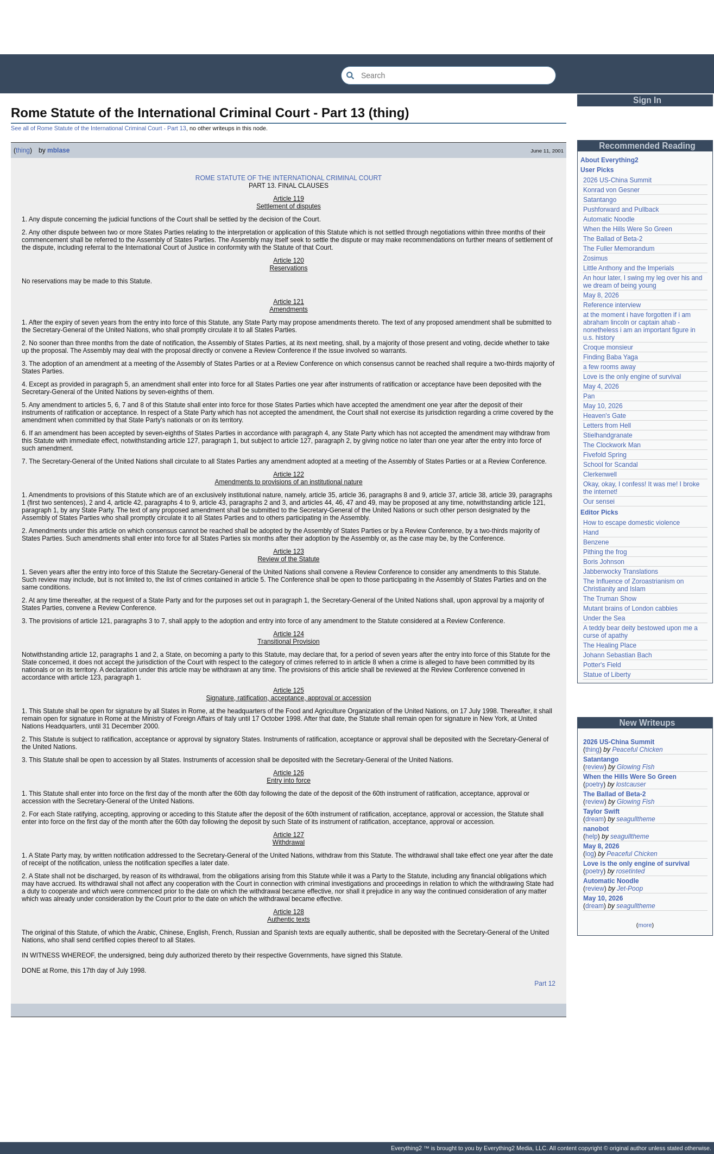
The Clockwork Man (612, 445)
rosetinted (630, 871)
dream (594, 819)
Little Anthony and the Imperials (628, 268)
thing (23, 150)
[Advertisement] (357, 27)
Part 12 (544, 983)
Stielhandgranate (608, 435)
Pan (589, 396)
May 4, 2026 (601, 386)
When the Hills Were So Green (627, 229)
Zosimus (595, 258)
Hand (591, 532)
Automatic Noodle (609, 219)
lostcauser (631, 784)
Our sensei (599, 501)
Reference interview (612, 305)
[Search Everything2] (448, 75)
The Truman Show (609, 599)
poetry (594, 784)
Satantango (599, 200)
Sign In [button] (647, 100)
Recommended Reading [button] (647, 145)
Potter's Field (602, 665)
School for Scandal (610, 464)
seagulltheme (635, 819)
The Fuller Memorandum (618, 248)
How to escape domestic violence (631, 523)
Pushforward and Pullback (621, 209)
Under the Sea (604, 618)
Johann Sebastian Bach (617, 655)
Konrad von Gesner (611, 190)
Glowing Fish (635, 767)
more (645, 925)
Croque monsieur (608, 347)
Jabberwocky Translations (620, 571)
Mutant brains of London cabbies (630, 608)
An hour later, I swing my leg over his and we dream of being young (642, 281)
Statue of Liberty (606, 675)
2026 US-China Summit (617, 180)
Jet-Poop (630, 888)
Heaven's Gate (604, 416)
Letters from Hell (607, 425)
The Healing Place (609, 645)
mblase (58, 150)
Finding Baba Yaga (610, 357)
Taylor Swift (601, 811)
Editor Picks (599, 512)
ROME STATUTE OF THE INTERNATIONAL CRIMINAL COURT (288, 178)
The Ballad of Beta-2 (612, 239)
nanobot (596, 829)
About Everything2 (609, 160)
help (591, 836)
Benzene (596, 542)
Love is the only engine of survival (632, 377)
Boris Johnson (603, 562)
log (589, 854)
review (594, 767)
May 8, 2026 (601, 295)
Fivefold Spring (605, 455)
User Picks (597, 170)
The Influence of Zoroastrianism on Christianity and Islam (633, 585)
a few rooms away (609, 367)
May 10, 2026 (603, 406)
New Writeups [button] (647, 722)
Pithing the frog (605, 552)
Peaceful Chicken (637, 749)
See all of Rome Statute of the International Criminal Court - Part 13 (98, 128)
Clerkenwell (600, 474)
